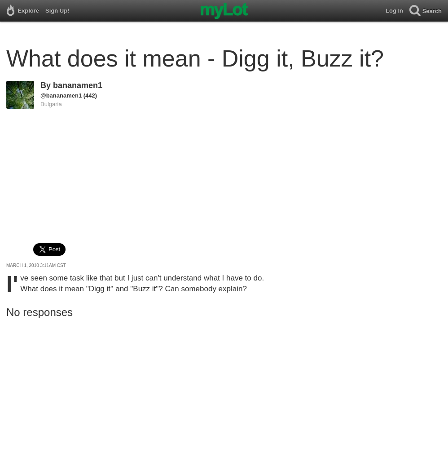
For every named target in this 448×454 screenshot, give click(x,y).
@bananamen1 (61, 95)
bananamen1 (77, 85)
